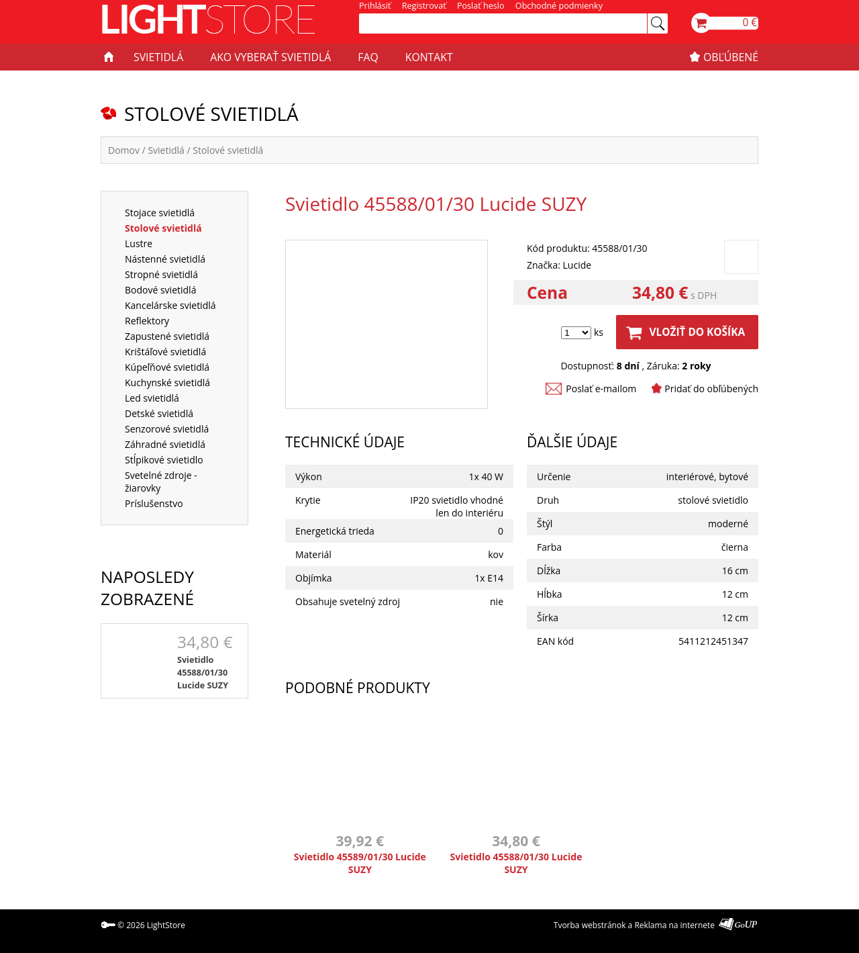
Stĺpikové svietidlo (164, 459)
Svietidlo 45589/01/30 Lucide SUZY (360, 863)
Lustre (138, 243)
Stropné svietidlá (161, 274)
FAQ (368, 57)
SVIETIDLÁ (158, 57)
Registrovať (424, 5)
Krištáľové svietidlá (165, 351)
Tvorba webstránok (590, 925)
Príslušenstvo (154, 503)
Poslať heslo (481, 5)
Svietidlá (166, 150)
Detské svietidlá (159, 413)
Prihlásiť (375, 5)
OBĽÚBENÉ (730, 57)
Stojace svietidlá (160, 212)
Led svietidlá (152, 398)
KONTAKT (429, 57)
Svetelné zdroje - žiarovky (161, 481)
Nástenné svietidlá (165, 259)
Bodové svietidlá (160, 289)
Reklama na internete (674, 925)
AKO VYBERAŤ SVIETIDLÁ (270, 57)
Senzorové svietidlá (167, 428)
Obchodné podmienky (559, 5)
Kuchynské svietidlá (167, 382)
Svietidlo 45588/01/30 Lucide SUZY (202, 672)
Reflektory (147, 320)
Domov (124, 150)
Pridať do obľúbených (711, 388)
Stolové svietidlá (228, 150)
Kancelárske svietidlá (170, 305)
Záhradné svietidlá (165, 444)
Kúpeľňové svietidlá (167, 367)
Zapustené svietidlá (167, 336)
